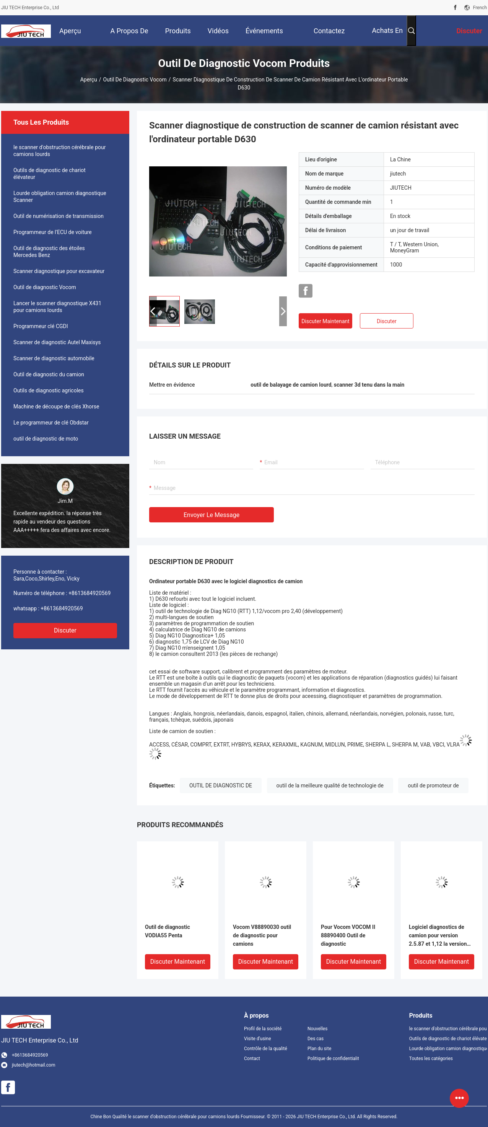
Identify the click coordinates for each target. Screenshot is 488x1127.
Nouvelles (317, 1028)
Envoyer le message (211, 515)
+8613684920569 (89, 593)
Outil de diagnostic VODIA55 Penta (167, 931)
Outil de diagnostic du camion (48, 374)
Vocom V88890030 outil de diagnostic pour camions (262, 935)
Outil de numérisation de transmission (58, 216)
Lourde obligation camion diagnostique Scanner (59, 196)
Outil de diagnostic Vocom (135, 79)
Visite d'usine (257, 1038)
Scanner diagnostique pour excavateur (58, 271)
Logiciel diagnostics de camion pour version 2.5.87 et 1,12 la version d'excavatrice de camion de (441, 936)
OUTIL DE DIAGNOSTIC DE (220, 785)
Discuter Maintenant (325, 321)
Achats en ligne (387, 36)
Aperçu (88, 79)
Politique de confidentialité (333, 1058)
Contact (252, 1058)
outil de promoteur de (433, 785)
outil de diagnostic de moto (45, 439)
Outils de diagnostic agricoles (48, 390)
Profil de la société (262, 1028)
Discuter (65, 630)
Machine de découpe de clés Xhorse (56, 406)
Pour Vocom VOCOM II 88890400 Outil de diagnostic (348, 935)
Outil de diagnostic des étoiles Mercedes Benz (49, 251)
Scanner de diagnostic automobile (53, 358)
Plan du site (319, 1048)
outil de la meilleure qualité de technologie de (330, 785)
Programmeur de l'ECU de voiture (52, 232)
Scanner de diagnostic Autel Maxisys (57, 342)
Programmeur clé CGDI (40, 326)
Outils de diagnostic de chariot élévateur (49, 173)
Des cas (315, 1038)
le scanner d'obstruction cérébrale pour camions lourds (59, 150)
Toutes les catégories (431, 1058)
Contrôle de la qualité (265, 1048)
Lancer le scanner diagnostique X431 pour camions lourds (57, 306)
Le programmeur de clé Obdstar (51, 423)
